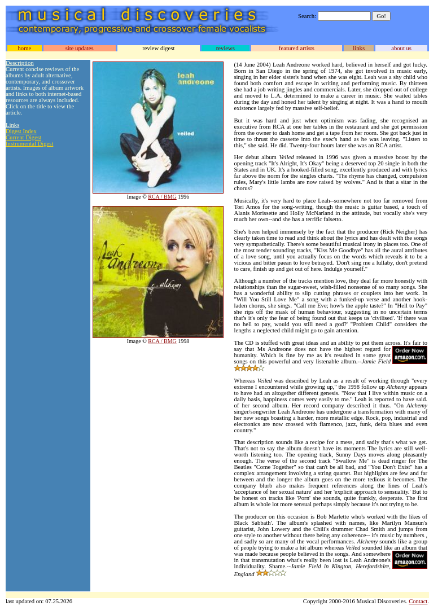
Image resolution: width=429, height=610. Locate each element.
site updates (79, 48)
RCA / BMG (162, 197)
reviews (225, 48)
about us (401, 48)
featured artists (296, 48)
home (24, 48)
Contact (418, 601)
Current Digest (23, 137)
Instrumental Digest (29, 144)
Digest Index (21, 131)
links (359, 48)
